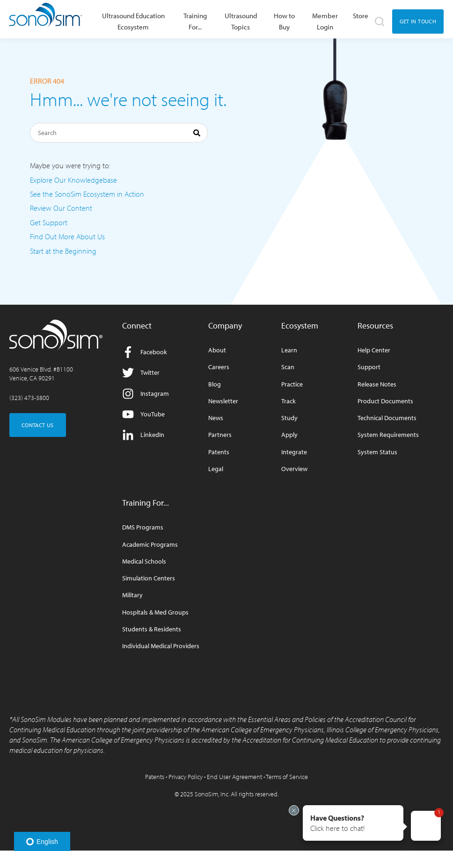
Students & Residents (151, 629)
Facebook (144, 352)
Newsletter (223, 401)
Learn (289, 350)
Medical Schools (144, 561)
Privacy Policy (185, 776)
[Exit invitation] (294, 810)
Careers (218, 367)
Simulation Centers (148, 578)
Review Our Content (61, 208)
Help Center (374, 350)
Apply (289, 435)
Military (132, 595)
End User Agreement (234, 776)
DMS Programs (142, 527)
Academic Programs (150, 545)
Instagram (145, 394)
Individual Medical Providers (160, 646)
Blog (214, 384)
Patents (218, 452)
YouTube (143, 414)
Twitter (141, 373)
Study (289, 418)
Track (288, 401)
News (215, 418)
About (217, 350)
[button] (353, 823)
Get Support (48, 222)
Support (369, 367)
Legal (215, 469)
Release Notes (377, 384)
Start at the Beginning (63, 251)
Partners (220, 435)
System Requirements (388, 435)
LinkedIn (143, 435)
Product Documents (385, 401)
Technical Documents (387, 418)
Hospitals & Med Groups (155, 612)
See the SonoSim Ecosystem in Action (87, 194)
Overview (294, 469)
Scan (287, 367)
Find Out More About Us (67, 236)
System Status (377, 452)
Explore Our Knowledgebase (73, 180)
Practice (292, 384)
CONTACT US (38, 425)
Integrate (294, 452)
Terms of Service (287, 776)
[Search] (119, 133)
